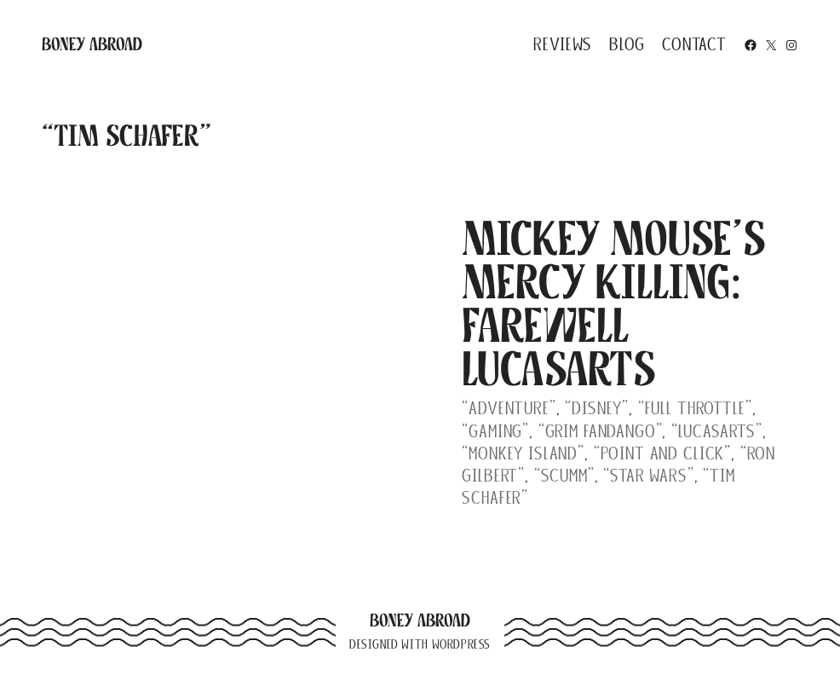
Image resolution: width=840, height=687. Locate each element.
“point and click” (662, 453)
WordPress (461, 644)
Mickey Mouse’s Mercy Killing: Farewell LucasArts (614, 303)
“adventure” (508, 408)
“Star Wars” (648, 475)
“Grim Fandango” (600, 431)
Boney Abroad (92, 44)
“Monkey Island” (523, 453)
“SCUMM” (564, 475)
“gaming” (495, 431)
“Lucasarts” (716, 431)
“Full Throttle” (695, 408)
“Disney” (597, 408)
